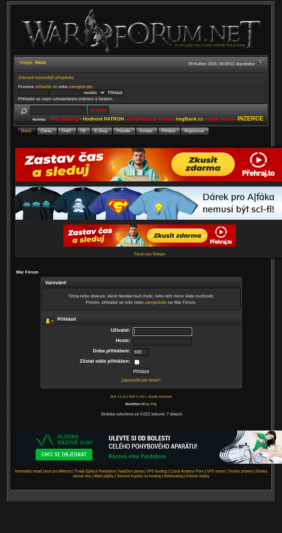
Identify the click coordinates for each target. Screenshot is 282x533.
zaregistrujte (80, 86)
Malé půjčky (104, 476)
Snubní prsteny (241, 471)
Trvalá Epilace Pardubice (94, 471)
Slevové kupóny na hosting (139, 476)
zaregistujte (156, 302)
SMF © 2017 (137, 396)
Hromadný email (28, 471)
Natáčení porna (130, 471)
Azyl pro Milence (58, 471)
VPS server (216, 471)
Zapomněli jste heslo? (141, 380)
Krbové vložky (197, 476)
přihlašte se (46, 86)
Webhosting (174, 476)
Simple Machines (160, 396)
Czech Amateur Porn (187, 471)
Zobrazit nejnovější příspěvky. (46, 77)
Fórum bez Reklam (149, 254)
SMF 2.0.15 (118, 396)
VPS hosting (157, 471)
